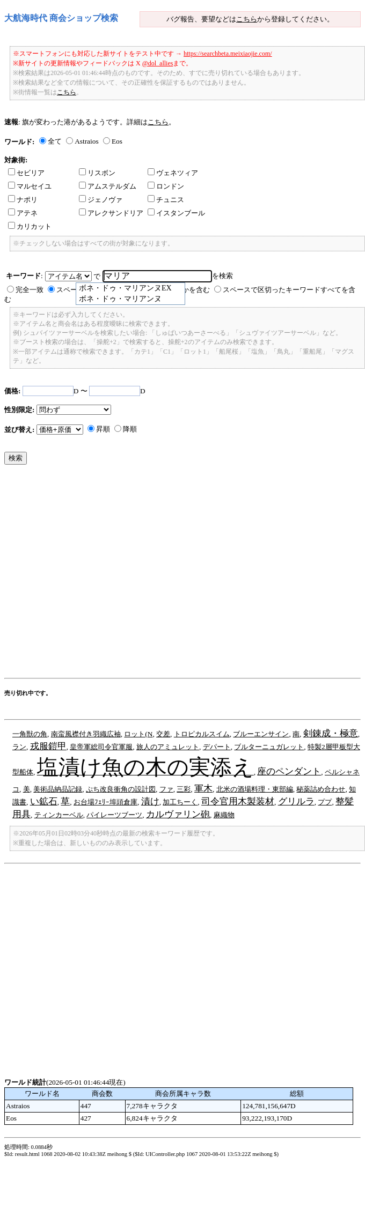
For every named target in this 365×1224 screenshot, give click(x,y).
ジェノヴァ (100, 200)
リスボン (97, 173)
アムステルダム (107, 186)
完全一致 (29, 290)
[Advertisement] (101, 574)
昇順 (103, 429)
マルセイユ (30, 186)
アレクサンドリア (111, 213)
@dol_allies (157, 63)
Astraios (86, 141)
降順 (130, 429)
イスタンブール (176, 213)
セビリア (26, 173)
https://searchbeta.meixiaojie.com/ (228, 53)
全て (55, 141)
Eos (117, 141)
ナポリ (23, 200)
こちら (246, 19)
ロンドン (166, 186)
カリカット (30, 226)
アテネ (23, 213)
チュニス (166, 200)
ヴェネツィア (173, 173)
